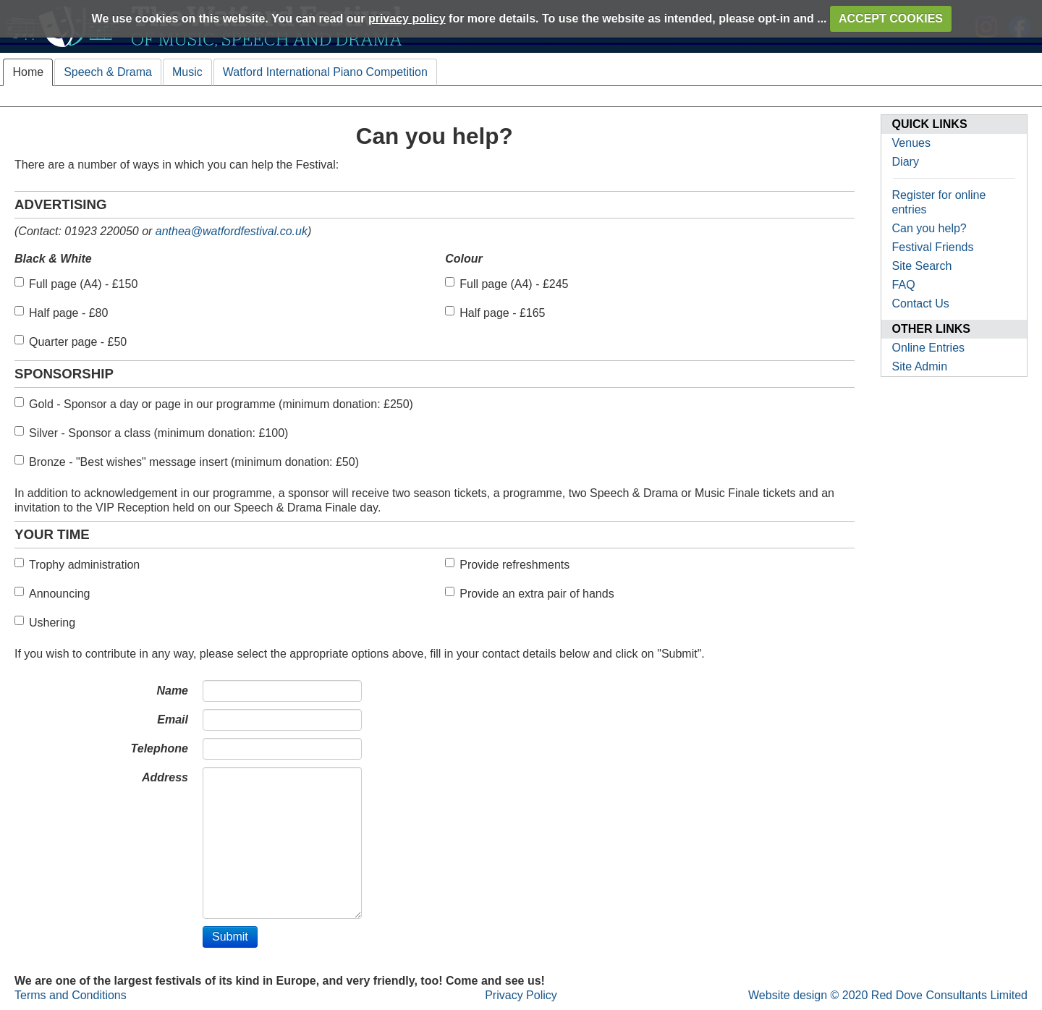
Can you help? (929, 228)
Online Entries (928, 347)
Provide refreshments (507, 564)
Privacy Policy (521, 995)
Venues (911, 143)
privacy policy (407, 18)
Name (172, 690)
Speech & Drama (108, 72)
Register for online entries (939, 202)
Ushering (44, 622)
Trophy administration (77, 564)
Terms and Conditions (70, 995)
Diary (905, 162)
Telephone (159, 748)
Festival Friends (933, 247)
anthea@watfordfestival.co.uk (232, 231)
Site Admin (919, 366)
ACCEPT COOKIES (891, 18)
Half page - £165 (495, 312)
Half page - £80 (61, 312)
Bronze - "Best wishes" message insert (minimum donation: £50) (186, 461)
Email (172, 719)
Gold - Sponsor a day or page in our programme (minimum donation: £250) (213, 403)
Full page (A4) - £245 (506, 283)
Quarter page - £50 (70, 341)
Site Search (922, 266)
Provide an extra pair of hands (529, 593)
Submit (230, 936)
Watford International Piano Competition (325, 72)
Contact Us (920, 303)
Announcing (52, 593)
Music (187, 72)
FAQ (903, 285)
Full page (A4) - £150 (75, 283)
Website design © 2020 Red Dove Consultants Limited (888, 995)
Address (165, 777)
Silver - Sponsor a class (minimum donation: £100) (151, 432)
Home (27, 72)
